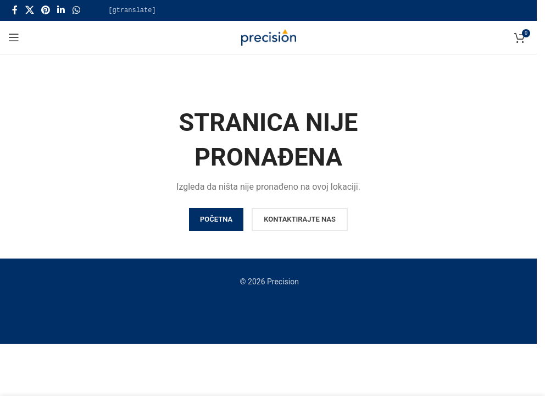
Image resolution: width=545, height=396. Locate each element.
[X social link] (29, 10)
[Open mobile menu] (14, 37)
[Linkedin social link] (61, 10)
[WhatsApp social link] (76, 10)
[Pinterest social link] (45, 10)
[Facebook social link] (14, 10)
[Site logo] (268, 36)
